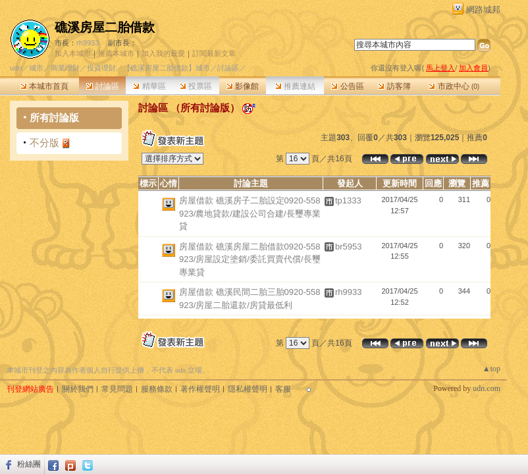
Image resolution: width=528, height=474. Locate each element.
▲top (491, 368)
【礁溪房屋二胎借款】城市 (166, 68)
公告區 (347, 86)
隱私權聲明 (247, 389)
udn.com (486, 388)
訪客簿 (394, 86)
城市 (36, 68)
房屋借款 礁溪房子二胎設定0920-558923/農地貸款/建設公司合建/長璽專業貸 (250, 213)
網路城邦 (483, 9)
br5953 (348, 246)
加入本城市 (73, 53)
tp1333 (348, 200)
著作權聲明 (200, 389)
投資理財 (101, 68)
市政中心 (454, 86)
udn (16, 68)
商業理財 (65, 68)
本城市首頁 (44, 86)
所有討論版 (54, 117)
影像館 (242, 86)
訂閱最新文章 (214, 53)
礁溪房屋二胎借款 (105, 27)
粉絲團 (29, 464)
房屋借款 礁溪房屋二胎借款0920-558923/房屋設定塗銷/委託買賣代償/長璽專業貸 (250, 259)
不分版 (44, 142)
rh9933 (87, 43)
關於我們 (77, 389)
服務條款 (156, 389)
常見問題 (117, 389)
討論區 (102, 86)
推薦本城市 (116, 53)
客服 (283, 389)
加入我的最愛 (163, 53)
